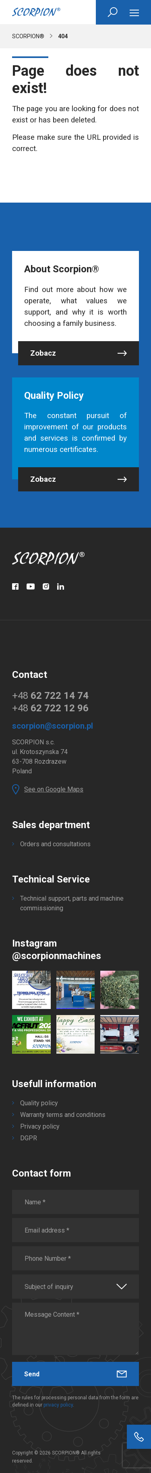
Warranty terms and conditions (62, 1115)
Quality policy (39, 1103)
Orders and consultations (55, 844)
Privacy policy (40, 1126)
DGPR (28, 1138)
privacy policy (58, 1405)
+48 (50, 695)
